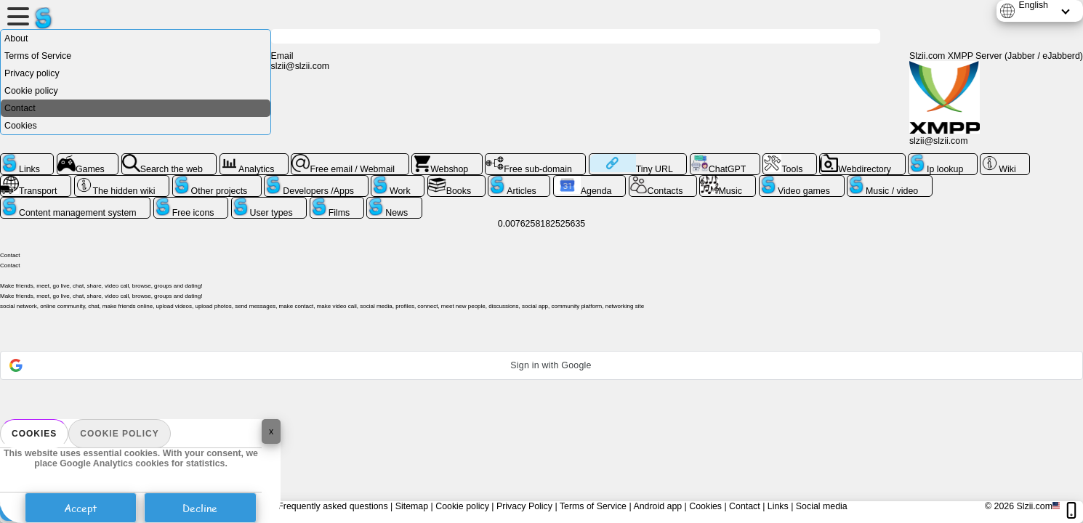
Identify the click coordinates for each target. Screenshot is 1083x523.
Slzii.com (1034, 506)
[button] (541, 365)
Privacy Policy (524, 506)
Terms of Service (37, 56)
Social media (822, 506)
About (16, 38)
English (1033, 5)
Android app (657, 506)
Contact (20, 108)
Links (778, 506)
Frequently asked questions (332, 506)
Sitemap (411, 506)
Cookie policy (119, 434)
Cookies (34, 434)
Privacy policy (32, 73)
